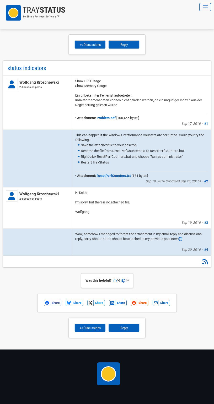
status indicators (26, 68)
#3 (206, 222)
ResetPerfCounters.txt (114, 176)
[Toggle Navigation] (205, 7)
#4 (206, 249)
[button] (34, 13)
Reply (124, 45)
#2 (206, 181)
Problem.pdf (106, 118)
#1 (206, 124)
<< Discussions (90, 45)
